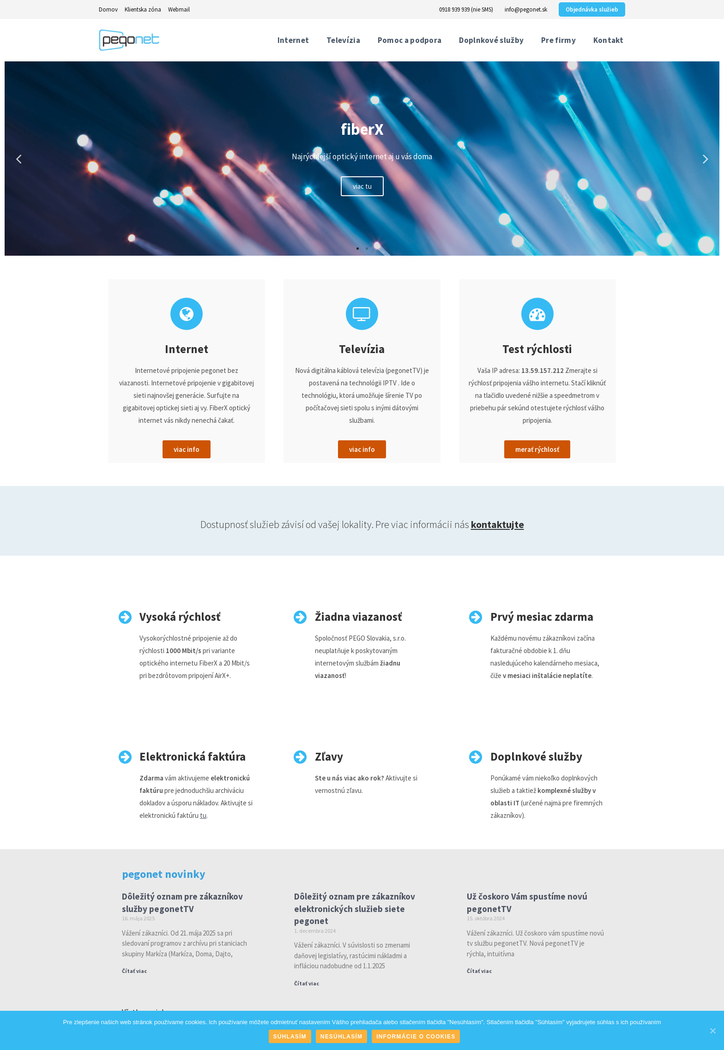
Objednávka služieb (592, 9)
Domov (108, 9)
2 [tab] (366, 248)
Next (705, 158)
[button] (187, 449)
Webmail (179, 9)
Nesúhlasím (341, 1036)
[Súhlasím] (712, 1030)
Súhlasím (290, 1036)
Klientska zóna (143, 9)
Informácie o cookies (415, 1036)
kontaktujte (497, 524)
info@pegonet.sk (526, 9)
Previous (18, 158)
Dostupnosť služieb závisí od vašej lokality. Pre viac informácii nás (335, 524)
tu (203, 815)
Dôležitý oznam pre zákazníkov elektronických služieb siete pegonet (354, 908)
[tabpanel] (362, 158)
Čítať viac (134, 970)
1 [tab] (357, 248)
